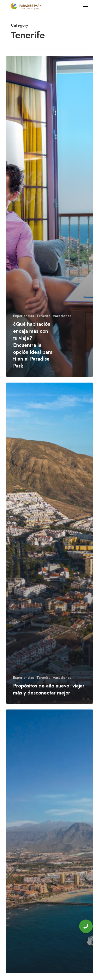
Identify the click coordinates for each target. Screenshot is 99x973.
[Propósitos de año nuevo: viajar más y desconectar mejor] (49, 543)
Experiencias (23, 316)
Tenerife (43, 316)
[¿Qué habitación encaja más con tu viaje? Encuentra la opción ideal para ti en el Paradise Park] (49, 216)
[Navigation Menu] (85, 6)
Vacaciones (62, 316)
